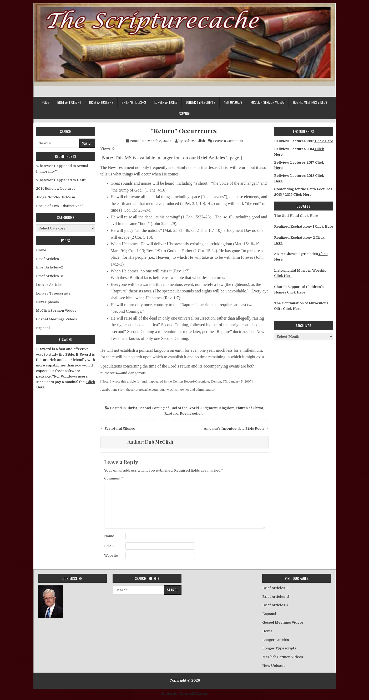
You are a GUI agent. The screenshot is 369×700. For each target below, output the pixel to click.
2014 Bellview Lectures (55, 188)
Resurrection (191, 413)
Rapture (171, 413)
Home (45, 102)
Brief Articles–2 (101, 102)
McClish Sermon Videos (268, 102)
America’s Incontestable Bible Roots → (236, 428)
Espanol (184, 113)
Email (109, 546)
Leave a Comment (228, 141)
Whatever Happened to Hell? (61, 180)
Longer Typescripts (200, 102)
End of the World (184, 408)
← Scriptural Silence (117, 428)
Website (111, 555)
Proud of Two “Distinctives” (59, 206)
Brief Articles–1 (69, 102)
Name (109, 536)
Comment (113, 478)
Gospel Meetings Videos (310, 102)
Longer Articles (166, 102)
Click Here (323, 141)
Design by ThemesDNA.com (184, 694)
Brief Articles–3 (134, 102)
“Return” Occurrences (184, 131)
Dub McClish (194, 141)
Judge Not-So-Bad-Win (55, 197)
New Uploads (233, 102)
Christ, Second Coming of (148, 408)
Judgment (209, 408)
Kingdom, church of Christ (241, 408)
